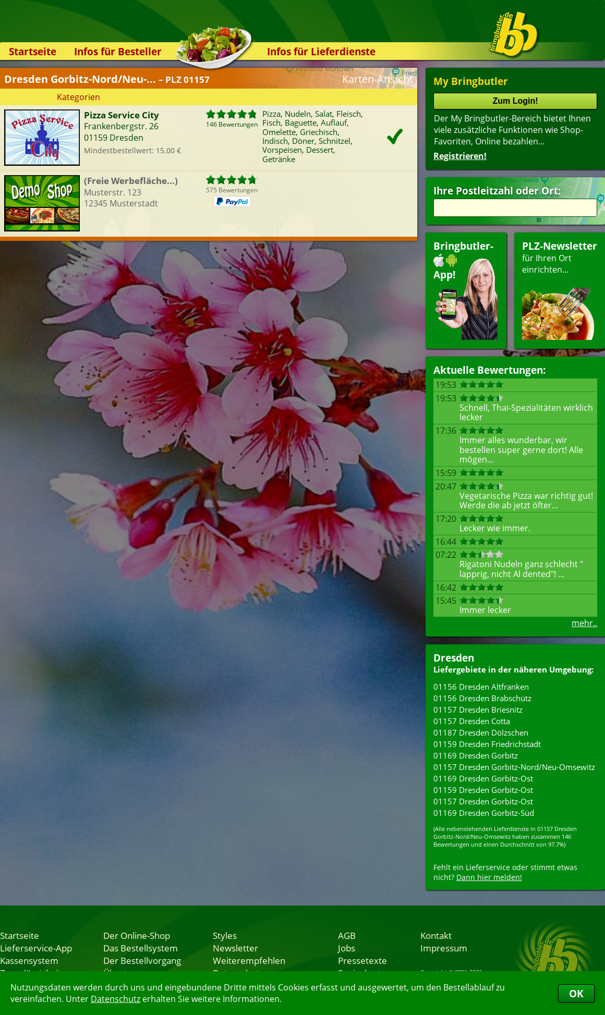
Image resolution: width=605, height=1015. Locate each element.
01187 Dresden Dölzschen (480, 732)
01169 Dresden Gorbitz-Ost (483, 778)
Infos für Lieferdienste (321, 51)
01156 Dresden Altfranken (481, 686)
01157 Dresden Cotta (471, 721)
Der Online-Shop (136, 935)
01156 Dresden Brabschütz (482, 698)
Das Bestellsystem (140, 947)
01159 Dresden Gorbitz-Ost (483, 790)
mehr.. (584, 623)
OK (576, 993)
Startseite (32, 51)
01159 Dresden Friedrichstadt (487, 744)
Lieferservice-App (36, 947)
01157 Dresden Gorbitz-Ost (483, 801)
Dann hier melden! (489, 877)
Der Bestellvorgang (142, 960)
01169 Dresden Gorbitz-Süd (483, 813)
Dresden (453, 657)
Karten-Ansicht (377, 79)
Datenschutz (115, 999)
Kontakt (436, 935)
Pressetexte (362, 960)
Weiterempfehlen (249, 960)
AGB (347, 935)
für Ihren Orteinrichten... (559, 289)
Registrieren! (460, 156)
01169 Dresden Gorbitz (475, 755)
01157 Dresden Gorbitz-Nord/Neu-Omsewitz (514, 767)
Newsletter (235, 947)
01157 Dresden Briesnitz (478, 709)
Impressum (443, 947)
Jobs (346, 947)
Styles (225, 935)
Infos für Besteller (118, 51)
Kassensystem (29, 960)
